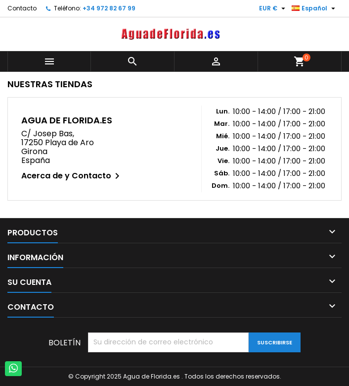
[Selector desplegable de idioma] (315, 8)
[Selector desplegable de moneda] (273, 8)
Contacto (22, 8)
